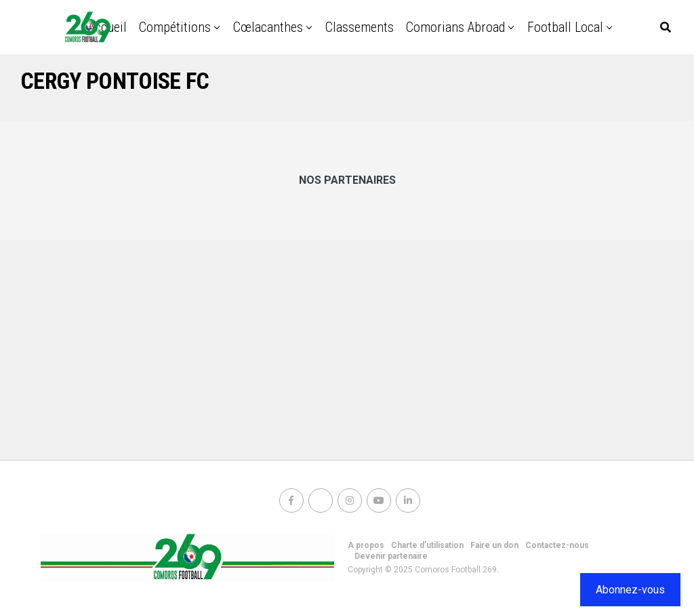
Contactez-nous (557, 545)
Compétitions (175, 27)
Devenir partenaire (391, 556)
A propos (366, 545)
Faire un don (494, 545)
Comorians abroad (455, 27)
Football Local (565, 27)
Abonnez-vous (630, 589)
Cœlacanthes (268, 27)
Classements (359, 27)
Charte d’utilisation (427, 545)
